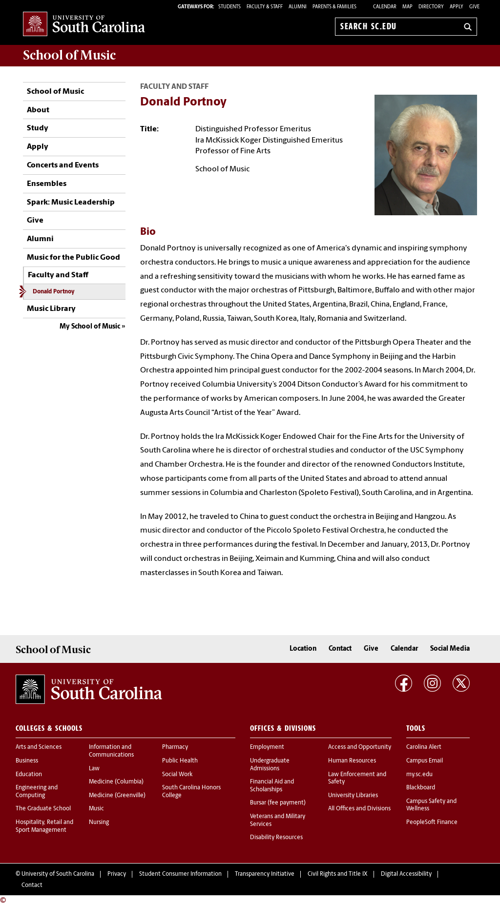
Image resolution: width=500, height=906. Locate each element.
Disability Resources (276, 838)
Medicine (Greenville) (117, 796)
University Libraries (353, 796)
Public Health (180, 761)
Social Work (177, 775)
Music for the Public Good (73, 258)
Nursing (99, 822)
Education (29, 775)
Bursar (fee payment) (278, 803)
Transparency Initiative (264, 874)
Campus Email (424, 761)
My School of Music (90, 326)
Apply (456, 7)
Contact (340, 649)
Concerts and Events (63, 165)
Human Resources (352, 761)
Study (37, 128)
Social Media (450, 649)
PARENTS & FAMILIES (334, 7)
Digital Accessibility (406, 874)
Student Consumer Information (180, 874)
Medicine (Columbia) (116, 782)
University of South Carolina (57, 874)
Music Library (51, 309)
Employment (267, 747)
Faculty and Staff (58, 275)
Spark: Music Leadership (71, 202)
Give (474, 7)
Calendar (384, 7)
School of (69, 55)
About (38, 110)
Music (96, 809)
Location (303, 649)
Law (94, 769)
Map (407, 7)
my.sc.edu (419, 775)
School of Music (55, 92)
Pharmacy (175, 747)
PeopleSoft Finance (432, 822)
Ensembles (46, 184)
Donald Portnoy (54, 292)
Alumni (40, 239)
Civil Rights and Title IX (338, 874)
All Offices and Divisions (359, 809)
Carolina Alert (423, 747)
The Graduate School (43, 809)
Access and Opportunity (359, 747)
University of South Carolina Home (84, 25)
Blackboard (420, 788)
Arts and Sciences (39, 747)
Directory (431, 7)
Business (27, 761)
